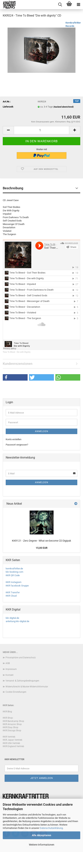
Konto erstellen (13, 439)
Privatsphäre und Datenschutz (21, 657)
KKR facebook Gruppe (17, 585)
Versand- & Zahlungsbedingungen (22, 680)
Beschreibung (13, 188)
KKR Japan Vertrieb (12, 740)
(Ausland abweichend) (63, 107)
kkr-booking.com (14, 571)
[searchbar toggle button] (60, 4)
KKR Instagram (13, 582)
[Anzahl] (41, 130)
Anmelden (41, 431)
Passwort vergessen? (17, 444)
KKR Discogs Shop (12, 730)
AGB (8, 663)
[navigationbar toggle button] (78, 4)
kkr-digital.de (12, 618)
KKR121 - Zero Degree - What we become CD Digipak (41, 540)
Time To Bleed (9, 352)
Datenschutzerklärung (51, 828)
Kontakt (9, 675)
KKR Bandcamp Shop (13, 721)
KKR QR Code (13, 575)
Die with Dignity (24, 352)
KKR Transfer (13, 592)
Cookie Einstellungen (16, 692)
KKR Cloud (11, 595)
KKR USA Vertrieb (11, 743)
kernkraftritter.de (14, 568)
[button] (8, 130)
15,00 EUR (41, 547)
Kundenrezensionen (17, 364)
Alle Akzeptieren (41, 835)
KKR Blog (7, 711)
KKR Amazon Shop (12, 724)
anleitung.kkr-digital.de (17, 621)
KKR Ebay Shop (10, 727)
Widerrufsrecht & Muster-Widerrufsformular (27, 686)
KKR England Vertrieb (13, 746)
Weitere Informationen (41, 844)
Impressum (11, 669)
